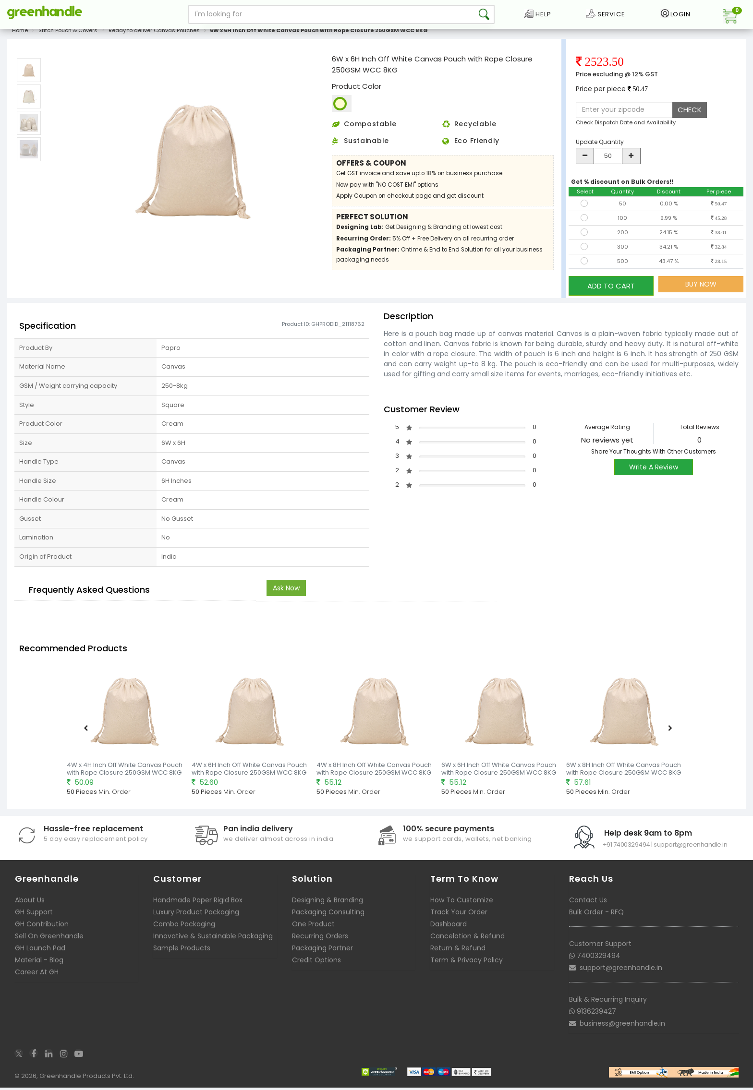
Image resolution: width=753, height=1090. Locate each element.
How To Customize (461, 902)
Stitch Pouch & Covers (67, 35)
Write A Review (653, 469)
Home (20, 35)
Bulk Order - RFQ (596, 914)
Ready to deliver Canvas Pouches (154, 35)
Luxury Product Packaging (196, 914)
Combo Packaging (184, 926)
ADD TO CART (611, 289)
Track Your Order (458, 914)
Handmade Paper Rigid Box (198, 902)
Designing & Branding (327, 902)
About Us (30, 902)
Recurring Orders (320, 938)
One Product (313, 926)
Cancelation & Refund (467, 938)
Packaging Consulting (328, 914)
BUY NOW (701, 289)
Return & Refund (458, 950)
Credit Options (316, 962)
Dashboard (448, 926)
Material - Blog (39, 962)
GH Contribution (42, 926)
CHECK (690, 115)
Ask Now (286, 590)
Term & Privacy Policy (466, 962)
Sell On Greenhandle (49, 938)
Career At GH (37, 974)
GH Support (34, 914)
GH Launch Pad (40, 950)
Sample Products (181, 950)
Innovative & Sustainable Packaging (213, 938)
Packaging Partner (322, 950)
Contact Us (588, 902)
